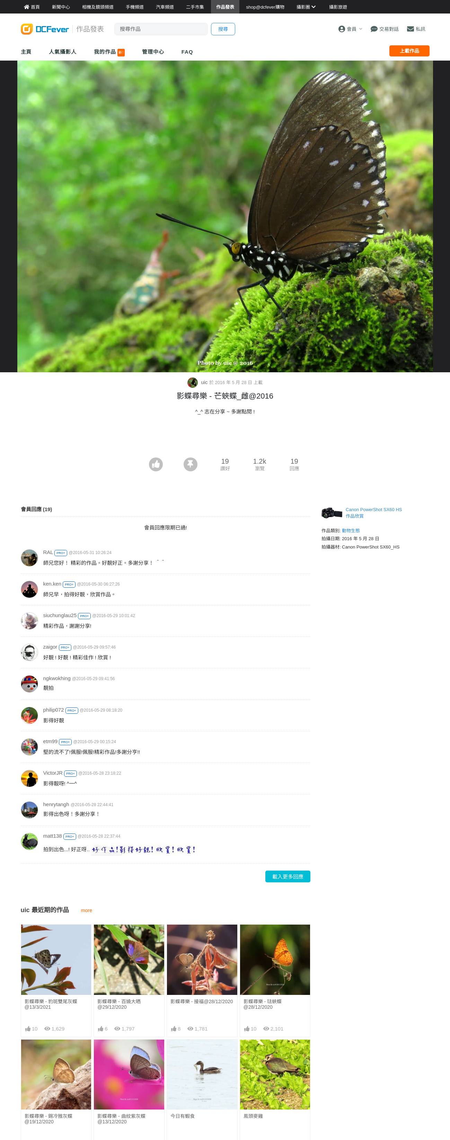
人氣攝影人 (63, 52)
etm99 (50, 741)
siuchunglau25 (60, 615)
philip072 (53, 710)
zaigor (50, 647)
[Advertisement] (225, 438)
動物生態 (351, 530)
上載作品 (409, 51)
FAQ (187, 52)
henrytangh (56, 804)
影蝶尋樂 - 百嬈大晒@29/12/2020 (118, 1004)
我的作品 (109, 52)
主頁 (26, 52)
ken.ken (52, 584)
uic (198, 382)
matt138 (52, 836)
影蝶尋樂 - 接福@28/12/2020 (201, 1001)
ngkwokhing (57, 678)
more (86, 910)
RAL (48, 552)
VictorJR (53, 773)
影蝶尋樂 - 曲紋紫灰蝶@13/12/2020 (121, 1118)
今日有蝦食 (182, 1116)
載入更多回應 (287, 877)
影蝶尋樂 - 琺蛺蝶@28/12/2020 (263, 1004)
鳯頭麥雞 (253, 1116)
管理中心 (153, 52)
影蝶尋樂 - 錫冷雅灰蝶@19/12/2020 (48, 1118)
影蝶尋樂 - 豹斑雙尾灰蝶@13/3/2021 (51, 1004)
